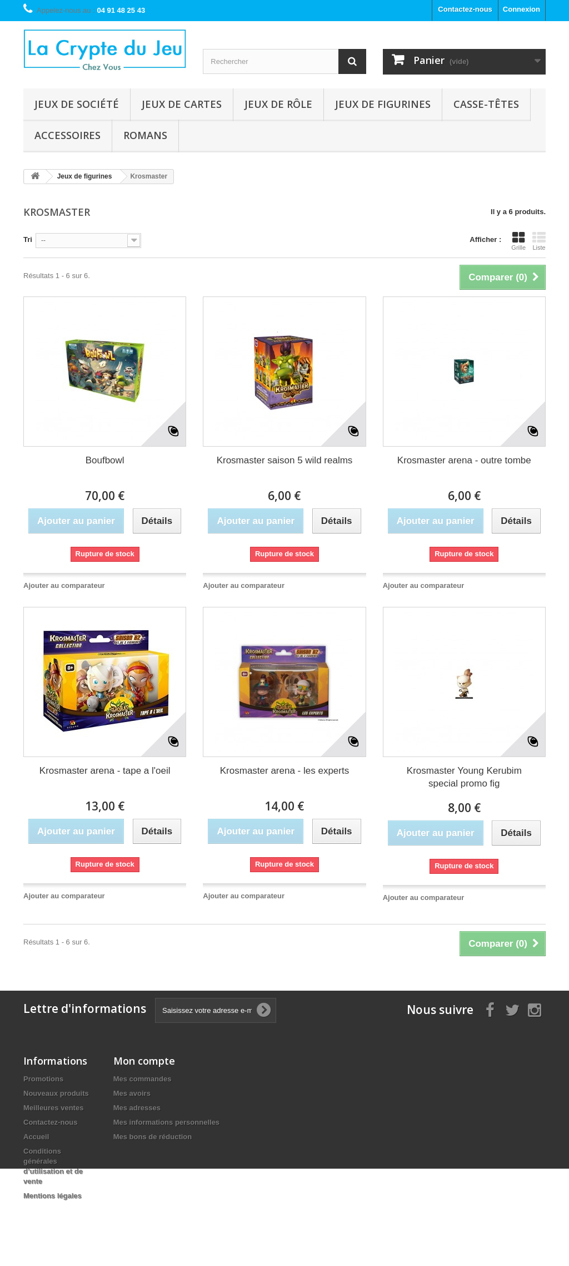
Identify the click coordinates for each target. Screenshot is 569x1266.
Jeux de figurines (383, 104)
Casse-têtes (486, 104)
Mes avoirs (132, 1093)
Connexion (521, 9)
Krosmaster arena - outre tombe (464, 460)
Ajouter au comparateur (64, 585)
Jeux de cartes (182, 104)
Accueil (36, 1137)
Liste (539, 241)
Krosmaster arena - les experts (284, 770)
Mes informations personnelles (166, 1122)
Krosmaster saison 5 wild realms (285, 460)
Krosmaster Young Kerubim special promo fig (464, 777)
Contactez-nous (465, 9)
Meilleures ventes (53, 1108)
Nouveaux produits (56, 1093)
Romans (145, 135)
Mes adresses (137, 1108)
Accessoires (67, 135)
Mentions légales (52, 1195)
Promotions (43, 1079)
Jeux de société (76, 104)
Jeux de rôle (278, 104)
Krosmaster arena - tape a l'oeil (105, 770)
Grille (518, 241)
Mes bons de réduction (152, 1137)
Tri (27, 239)
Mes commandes (142, 1079)
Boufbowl (105, 460)
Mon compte (144, 1060)
